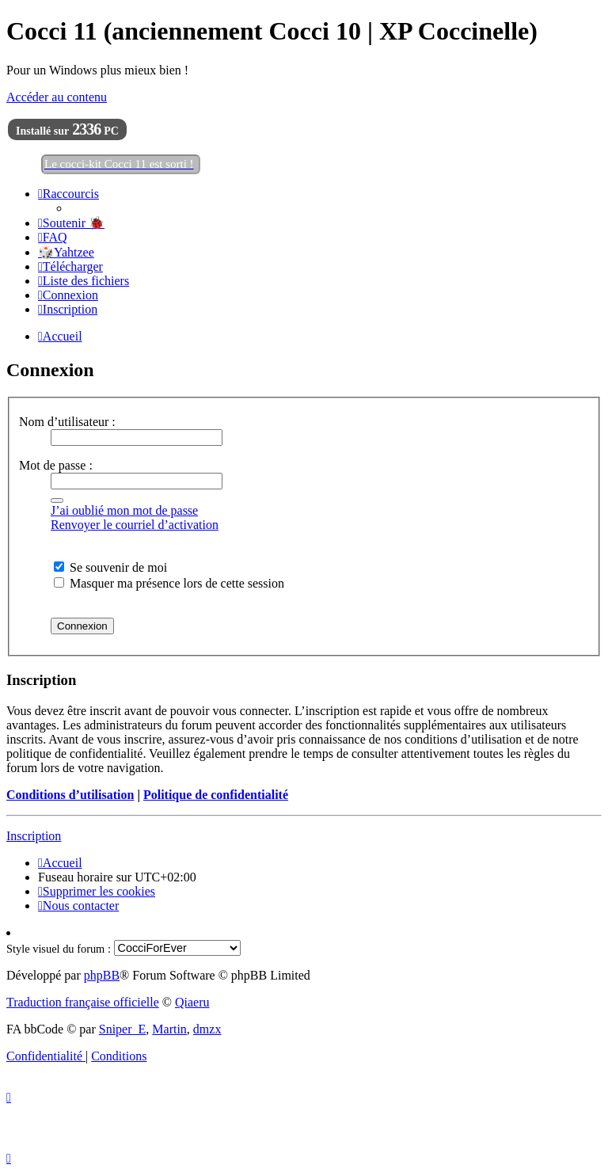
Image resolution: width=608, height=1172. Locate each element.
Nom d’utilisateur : (67, 421)
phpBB (102, 975)
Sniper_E (122, 1029)
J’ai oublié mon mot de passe (124, 510)
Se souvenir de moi (110, 567)
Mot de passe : (56, 465)
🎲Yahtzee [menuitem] (66, 252)
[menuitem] (71, 223)
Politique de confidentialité (215, 794)
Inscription (33, 836)
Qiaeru (192, 1002)
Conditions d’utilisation (70, 794)
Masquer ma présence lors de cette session (169, 583)
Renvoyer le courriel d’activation (134, 524)
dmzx (207, 1029)
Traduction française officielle (82, 1002)
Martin (169, 1029)
